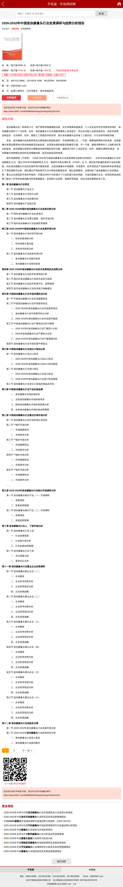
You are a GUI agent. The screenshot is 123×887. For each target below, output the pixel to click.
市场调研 (13, 158)
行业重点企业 (23, 566)
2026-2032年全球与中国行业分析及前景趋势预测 (34, 834)
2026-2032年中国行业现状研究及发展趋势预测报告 (33, 851)
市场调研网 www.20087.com (59, 884)
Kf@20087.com (18, 85)
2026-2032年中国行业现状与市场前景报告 (28, 829)
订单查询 (37, 98)
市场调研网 (68, 4)
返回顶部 (61, 861)
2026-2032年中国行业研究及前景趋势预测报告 (35, 816)
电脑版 (92, 869)
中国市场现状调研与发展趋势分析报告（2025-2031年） (38, 821)
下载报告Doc (62, 98)
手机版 (52, 4)
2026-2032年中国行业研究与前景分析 (28, 838)
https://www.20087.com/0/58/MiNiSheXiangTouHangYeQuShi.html (32, 111)
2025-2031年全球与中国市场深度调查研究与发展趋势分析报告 (40, 825)
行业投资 (37, 733)
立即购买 (11, 97)
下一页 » (27, 750)
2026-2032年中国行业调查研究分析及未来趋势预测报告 (37, 847)
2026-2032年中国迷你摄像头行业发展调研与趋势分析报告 (62, 158)
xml (74, 884)
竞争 (29, 174)
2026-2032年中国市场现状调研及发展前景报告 (35, 842)
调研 (43, 566)
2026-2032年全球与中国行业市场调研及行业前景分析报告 (38, 812)
